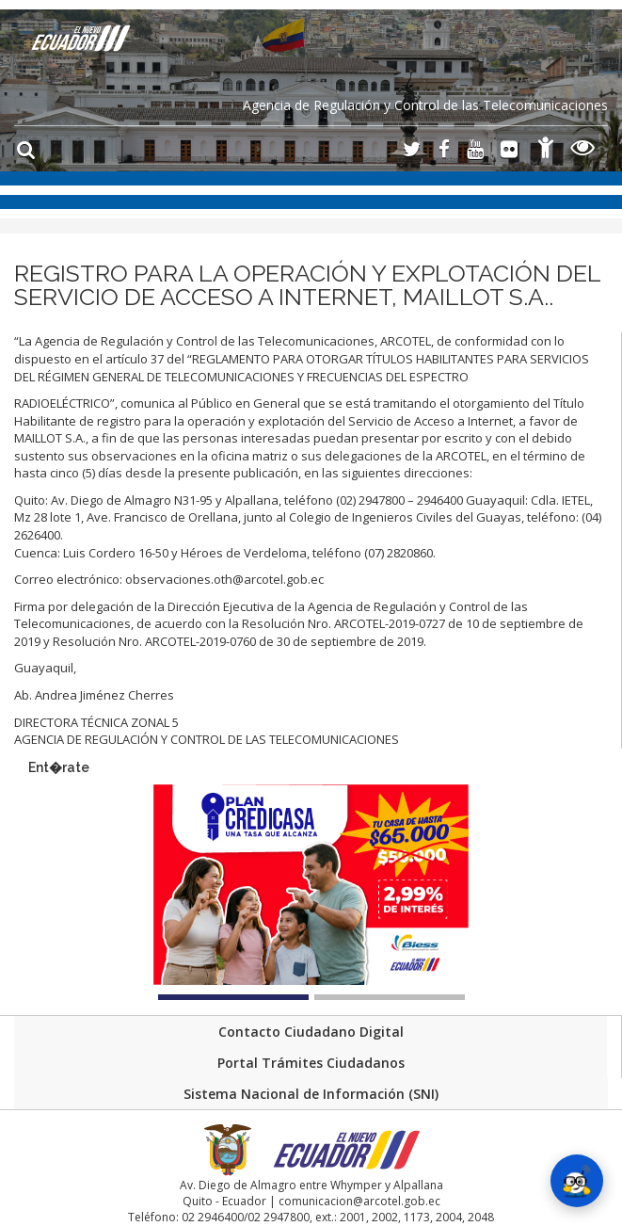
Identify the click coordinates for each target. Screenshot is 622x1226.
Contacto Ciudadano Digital (311, 1031)
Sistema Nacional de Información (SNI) (311, 1094)
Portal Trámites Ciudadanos (311, 1063)
